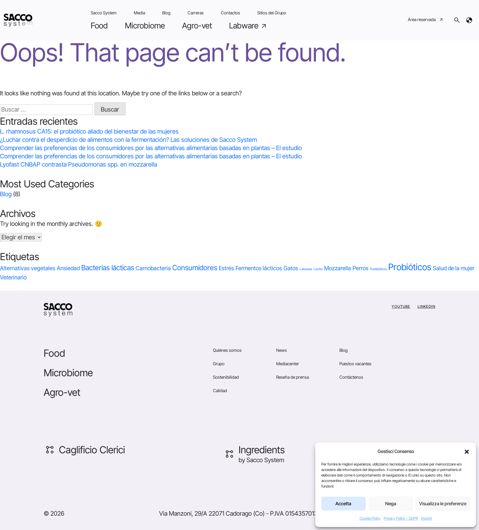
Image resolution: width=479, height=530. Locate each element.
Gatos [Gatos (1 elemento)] (290, 268)
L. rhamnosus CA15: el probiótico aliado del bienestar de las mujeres (89, 131)
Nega (390, 503)
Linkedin (426, 306)
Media (139, 12)
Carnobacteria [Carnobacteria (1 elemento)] (153, 268)
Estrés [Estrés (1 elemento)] (226, 268)
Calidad (220, 390)
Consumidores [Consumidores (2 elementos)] (194, 267)
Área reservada (426, 20)
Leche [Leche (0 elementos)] (318, 269)
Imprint (426, 518)
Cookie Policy (370, 518)
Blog (166, 12)
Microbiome (145, 25)
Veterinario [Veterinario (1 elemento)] (13, 277)
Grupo (219, 363)
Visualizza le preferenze (442, 503)
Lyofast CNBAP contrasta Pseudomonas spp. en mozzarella (78, 164)
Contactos (230, 12)
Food (99, 25)
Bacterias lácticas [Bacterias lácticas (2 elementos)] (107, 267)
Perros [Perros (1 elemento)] (360, 268)
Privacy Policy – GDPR (401, 518)
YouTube (401, 306)
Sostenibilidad (226, 377)
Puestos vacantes (355, 363)
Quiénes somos (227, 350)
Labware (248, 26)
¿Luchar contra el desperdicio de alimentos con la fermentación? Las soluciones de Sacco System (128, 139)
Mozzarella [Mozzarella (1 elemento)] (337, 268)
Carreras (196, 12)
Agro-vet (197, 25)
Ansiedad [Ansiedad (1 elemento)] (68, 268)
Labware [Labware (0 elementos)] (306, 269)
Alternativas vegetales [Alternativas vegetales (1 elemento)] (27, 268)
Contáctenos (351, 377)
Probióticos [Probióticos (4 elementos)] (409, 267)
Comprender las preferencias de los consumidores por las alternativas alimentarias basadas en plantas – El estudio (151, 148)
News (281, 350)
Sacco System (104, 12)
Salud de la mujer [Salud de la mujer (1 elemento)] (453, 268)
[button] (467, 451)
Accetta (343, 503)
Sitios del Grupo (271, 12)
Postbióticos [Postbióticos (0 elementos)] (378, 269)
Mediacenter (287, 363)
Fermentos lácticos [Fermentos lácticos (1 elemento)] (259, 268)
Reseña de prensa (292, 377)
